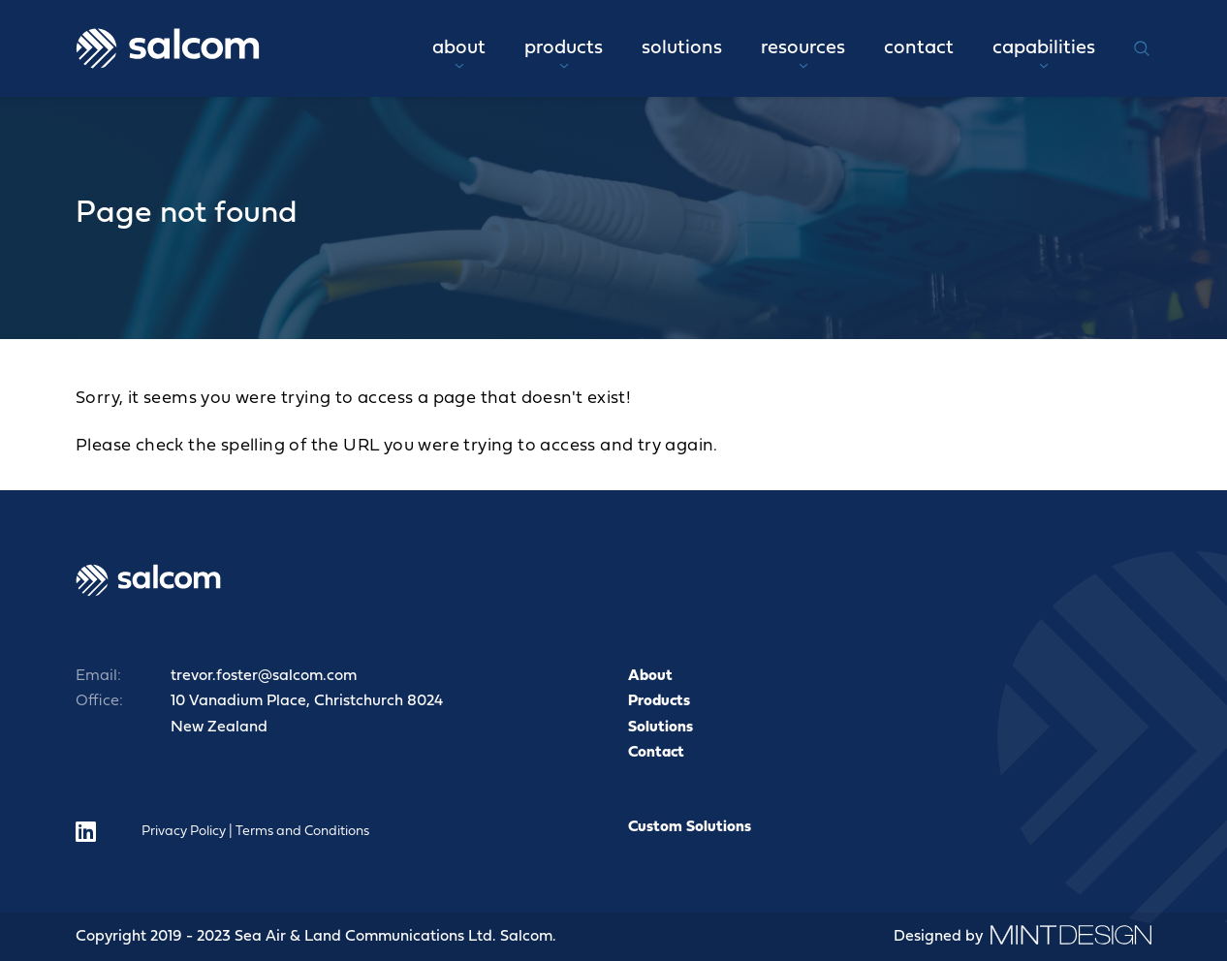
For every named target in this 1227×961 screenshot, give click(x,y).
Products (563, 54)
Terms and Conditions (302, 831)
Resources (803, 54)
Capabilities (1043, 54)
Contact (919, 48)
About (459, 54)
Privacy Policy (184, 831)
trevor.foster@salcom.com (264, 676)
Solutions (682, 48)
